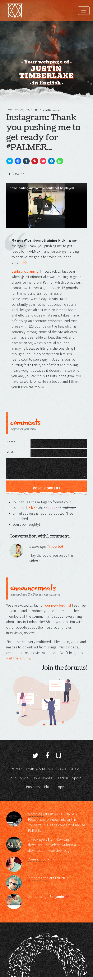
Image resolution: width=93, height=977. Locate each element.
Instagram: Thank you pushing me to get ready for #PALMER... (43, 132)
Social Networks (50, 110)
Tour (12, 778)
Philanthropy (54, 787)
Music (74, 769)
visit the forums (18, 658)
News (61, 769)
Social (24, 778)
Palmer (16, 769)
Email (10, 451)
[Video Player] (46, 205)
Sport (76, 778)
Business (33, 787)
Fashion (62, 778)
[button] (46, 205)
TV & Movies (42, 778)
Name (10, 442)
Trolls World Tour (39, 769)
